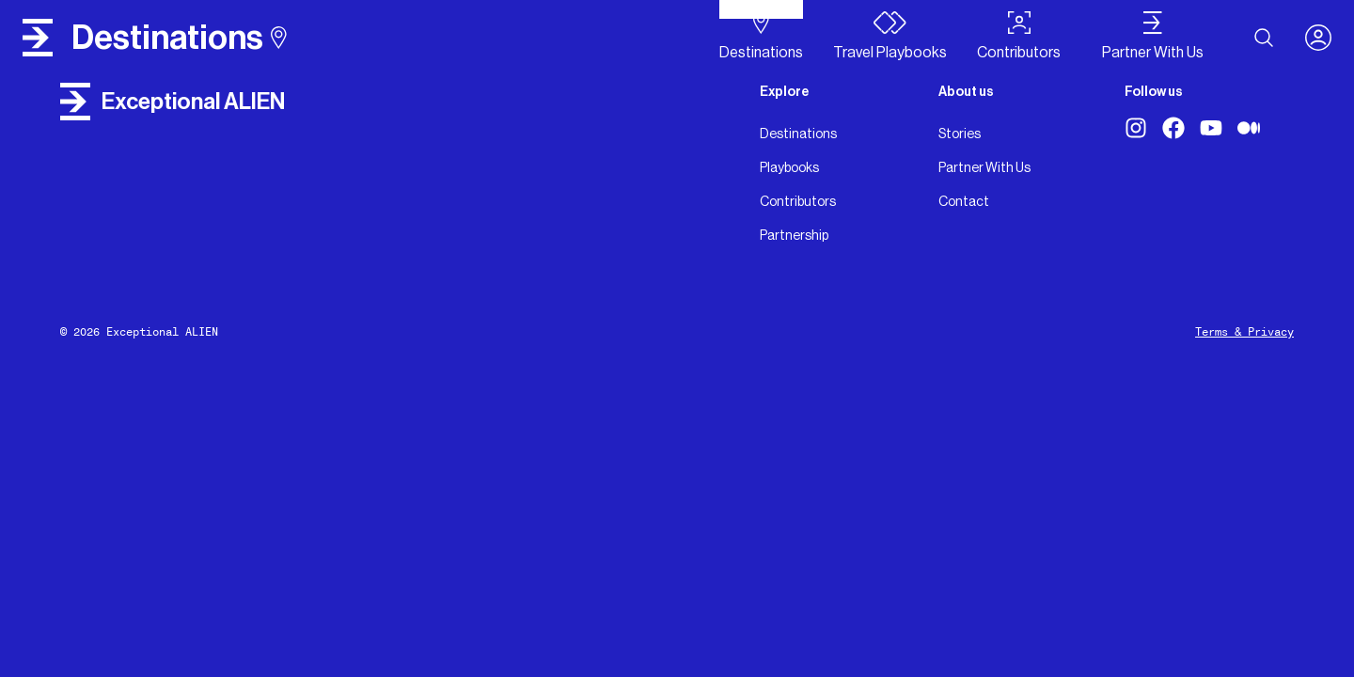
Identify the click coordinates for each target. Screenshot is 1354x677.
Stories (959, 133)
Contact (963, 201)
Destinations (798, 133)
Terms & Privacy (1244, 331)
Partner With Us (984, 167)
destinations (179, 37)
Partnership (794, 235)
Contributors (798, 201)
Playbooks (789, 167)
